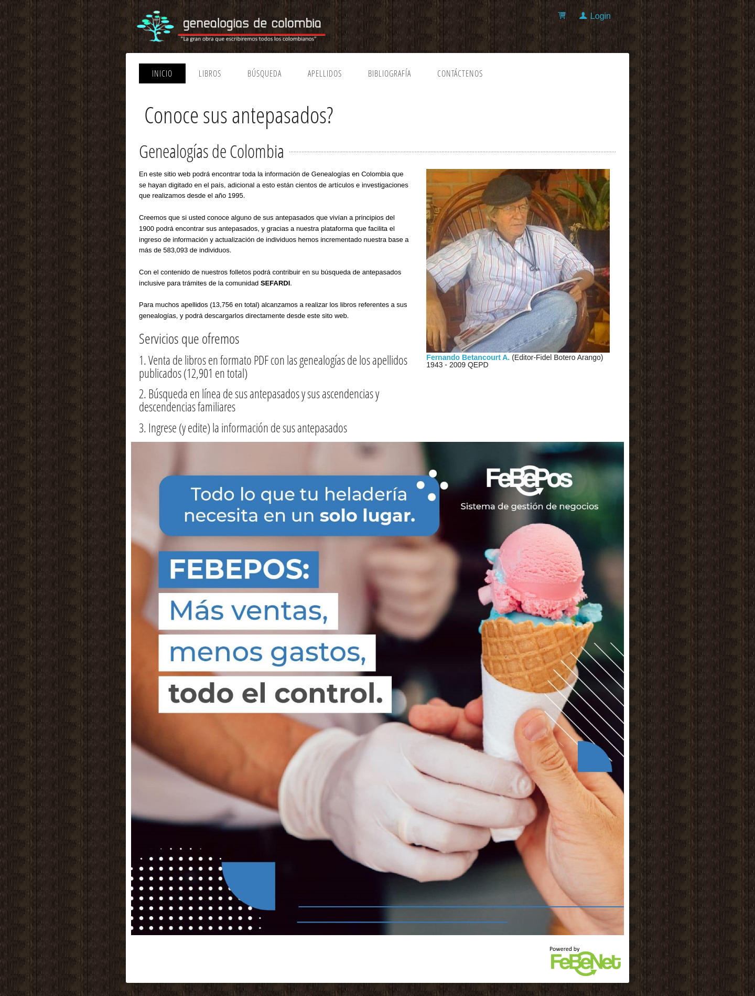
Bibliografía (389, 73)
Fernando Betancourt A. (468, 357)
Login (600, 16)
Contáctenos (460, 73)
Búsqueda (264, 73)
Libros (210, 73)
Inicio (162, 73)
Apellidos (325, 73)
